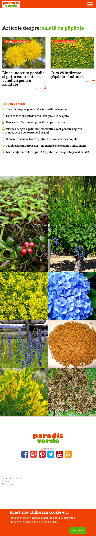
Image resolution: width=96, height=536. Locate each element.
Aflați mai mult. (49, 521)
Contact (6, 481)
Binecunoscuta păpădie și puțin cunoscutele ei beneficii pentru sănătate (23, 78)
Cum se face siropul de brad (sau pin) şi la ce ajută (37, 116)
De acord (78, 530)
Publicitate (8, 484)
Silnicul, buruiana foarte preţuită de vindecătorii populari (42, 139)
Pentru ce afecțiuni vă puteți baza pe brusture (35, 122)
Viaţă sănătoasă (64, 41)
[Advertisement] (48, 16)
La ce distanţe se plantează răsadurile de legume (36, 109)
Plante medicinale (17, 41)
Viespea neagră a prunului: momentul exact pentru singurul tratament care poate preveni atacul (42, 130)
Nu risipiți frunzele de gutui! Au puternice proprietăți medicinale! (47, 152)
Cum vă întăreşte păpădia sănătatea (67, 74)
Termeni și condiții (12, 478)
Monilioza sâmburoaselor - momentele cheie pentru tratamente (46, 146)
